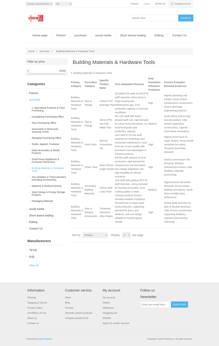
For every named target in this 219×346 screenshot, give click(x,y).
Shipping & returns (37, 302)
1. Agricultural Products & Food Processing (48, 109)
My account (109, 297)
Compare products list (76, 318)
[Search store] (154, 18)
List (190, 235)
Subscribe (179, 304)
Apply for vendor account (116, 323)
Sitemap (31, 297)
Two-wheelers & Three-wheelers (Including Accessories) (49, 178)
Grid (184, 235)
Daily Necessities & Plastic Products (46, 151)
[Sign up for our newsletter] (155, 304)
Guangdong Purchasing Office (48, 116)
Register (135, 4)
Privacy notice (34, 307)
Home (31, 51)
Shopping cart (110, 313)
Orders (106, 302)
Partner (61, 35)
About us (32, 318)
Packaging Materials (42, 201)
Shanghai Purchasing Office (46, 138)
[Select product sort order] (95, 235)
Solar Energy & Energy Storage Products (48, 193)
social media (103, 35)
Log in (147, 4)
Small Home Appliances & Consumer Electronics (45, 160)
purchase (80, 35)
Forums (69, 307)
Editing (158, 35)
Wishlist (107, 318)
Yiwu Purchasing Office (44, 123)
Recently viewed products (78, 313)
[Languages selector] (63, 4)
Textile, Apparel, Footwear (45, 144)
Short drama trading (133, 35)
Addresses (108, 307)
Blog (67, 302)
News (68, 297)
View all (33, 265)
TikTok (33, 250)
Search (186, 18)
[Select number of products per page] (126, 235)
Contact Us (179, 35)
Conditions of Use (36, 313)
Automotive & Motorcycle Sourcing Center (45, 130)
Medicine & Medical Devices (47, 186)
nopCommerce (45, 339)
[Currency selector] (39, 4)
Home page (40, 35)
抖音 (32, 256)
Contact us (33, 323)
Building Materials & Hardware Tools (48, 169)
